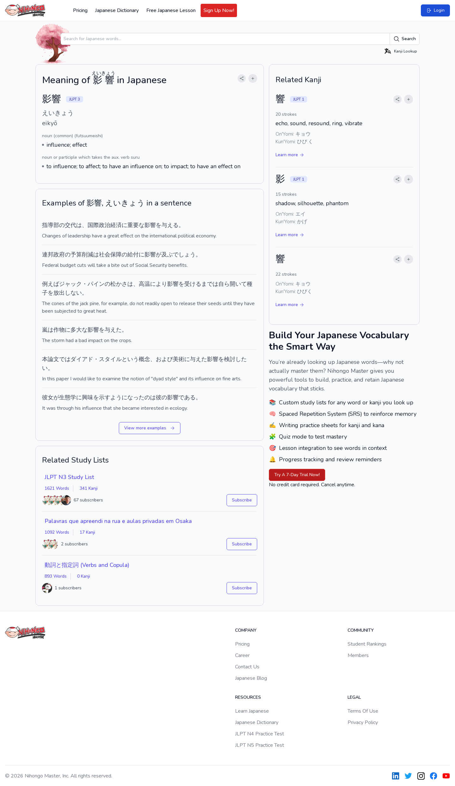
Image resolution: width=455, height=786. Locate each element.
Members (358, 655)
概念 (144, 359)
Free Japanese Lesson (171, 10)
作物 (59, 330)
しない (73, 293)
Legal (354, 697)
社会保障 (110, 254)
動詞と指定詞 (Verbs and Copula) (87, 565)
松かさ (118, 284)
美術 (178, 359)
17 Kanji (87, 532)
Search (404, 39)
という (130, 359)
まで (207, 284)
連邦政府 (53, 254)
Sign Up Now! (218, 10)
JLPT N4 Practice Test (259, 733)
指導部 (50, 225)
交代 (70, 225)
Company (246, 630)
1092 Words (57, 532)
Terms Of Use (363, 711)
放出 (59, 293)
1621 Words (57, 488)
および (164, 359)
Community (361, 630)
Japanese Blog (251, 678)
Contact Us (247, 666)
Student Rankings (367, 644)
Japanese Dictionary (117, 10)
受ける (192, 284)
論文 (53, 359)
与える (170, 225)
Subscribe (242, 500)
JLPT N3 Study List (69, 477)
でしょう (184, 254)
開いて (238, 284)
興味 (87, 397)
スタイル (110, 359)
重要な (135, 225)
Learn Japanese (252, 711)
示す (104, 397)
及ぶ (167, 254)
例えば (50, 284)
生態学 (67, 397)
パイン (96, 284)
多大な (79, 330)
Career (242, 655)
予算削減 (81, 254)
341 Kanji (89, 488)
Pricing (80, 10)
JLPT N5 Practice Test (259, 745)
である (187, 397)
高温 (144, 284)
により (158, 284)
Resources (248, 697)
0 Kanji (83, 576)
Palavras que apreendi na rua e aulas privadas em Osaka (118, 521)
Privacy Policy (363, 722)
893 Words (56, 576)
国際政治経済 (105, 225)
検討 (229, 359)
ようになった (127, 397)
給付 (133, 254)
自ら (224, 284)
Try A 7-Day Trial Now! (297, 475)
